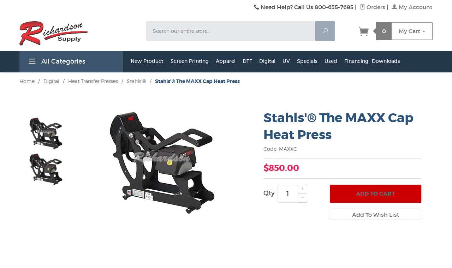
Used (331, 61)
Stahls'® (136, 81)
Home (27, 81)
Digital (267, 61)
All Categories (55, 62)
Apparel (226, 61)
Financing (356, 61)
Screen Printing (190, 61)
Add (375, 194)
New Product (147, 61)
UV (286, 61)
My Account (412, 7)
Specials (307, 61)
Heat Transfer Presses (93, 81)
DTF (247, 61)
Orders (372, 7)
